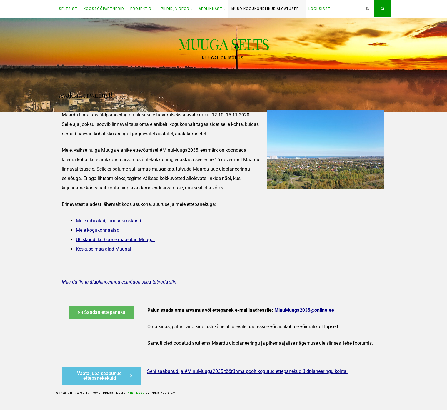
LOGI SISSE (319, 8)
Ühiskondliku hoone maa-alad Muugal (115, 239)
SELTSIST (68, 8)
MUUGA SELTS (223, 44)
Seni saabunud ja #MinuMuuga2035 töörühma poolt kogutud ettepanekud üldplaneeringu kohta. (247, 371)
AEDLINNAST (210, 8)
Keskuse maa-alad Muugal (103, 249)
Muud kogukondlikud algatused (265, 8)
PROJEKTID (140, 8)
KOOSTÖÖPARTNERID (104, 8)
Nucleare (136, 393)
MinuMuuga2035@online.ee (304, 310)
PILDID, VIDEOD (175, 8)
